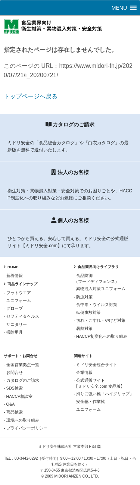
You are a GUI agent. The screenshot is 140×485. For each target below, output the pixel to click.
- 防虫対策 (83, 297)
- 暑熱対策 (83, 328)
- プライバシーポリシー (25, 428)
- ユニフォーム (17, 300)
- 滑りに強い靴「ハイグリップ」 (104, 393)
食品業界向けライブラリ (96, 267)
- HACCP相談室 (18, 396)
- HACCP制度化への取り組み (100, 336)
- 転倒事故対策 (87, 312)
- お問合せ (13, 372)
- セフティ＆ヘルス (21, 316)
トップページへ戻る (30, 96)
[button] (119, 7)
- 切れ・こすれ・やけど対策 (100, 320)
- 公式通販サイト (105, 383)
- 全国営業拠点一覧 (21, 364)
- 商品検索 (13, 412)
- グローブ (13, 308)
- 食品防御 (105, 278)
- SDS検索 (13, 388)
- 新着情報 (13, 275)
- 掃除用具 (13, 332)
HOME (11, 267)
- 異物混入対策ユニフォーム (100, 288)
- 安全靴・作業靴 (89, 401)
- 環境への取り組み (21, 420)
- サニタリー (15, 324)
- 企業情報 (83, 372)
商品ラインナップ (20, 284)
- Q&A (9, 404)
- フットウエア (17, 292)
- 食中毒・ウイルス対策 (96, 304)
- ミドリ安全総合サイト (96, 364)
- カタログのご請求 (21, 380)
